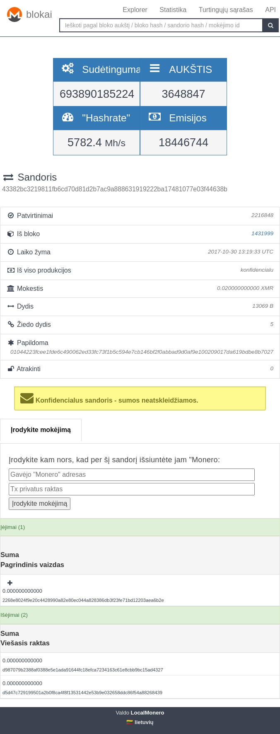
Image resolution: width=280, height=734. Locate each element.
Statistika (172, 9)
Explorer (135, 9)
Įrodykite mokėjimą (41, 429)
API (270, 9)
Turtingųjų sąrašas (226, 9)
